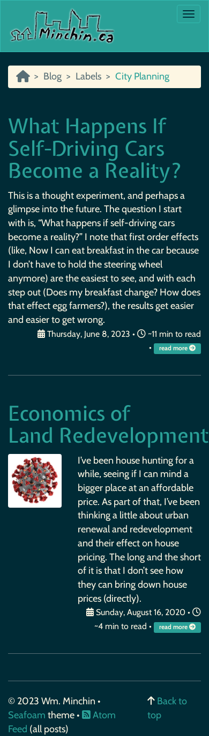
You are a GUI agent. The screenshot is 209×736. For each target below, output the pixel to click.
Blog (52, 76)
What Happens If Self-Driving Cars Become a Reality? (95, 148)
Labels (88, 76)
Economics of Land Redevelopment (108, 425)
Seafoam (28, 715)
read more (178, 348)
